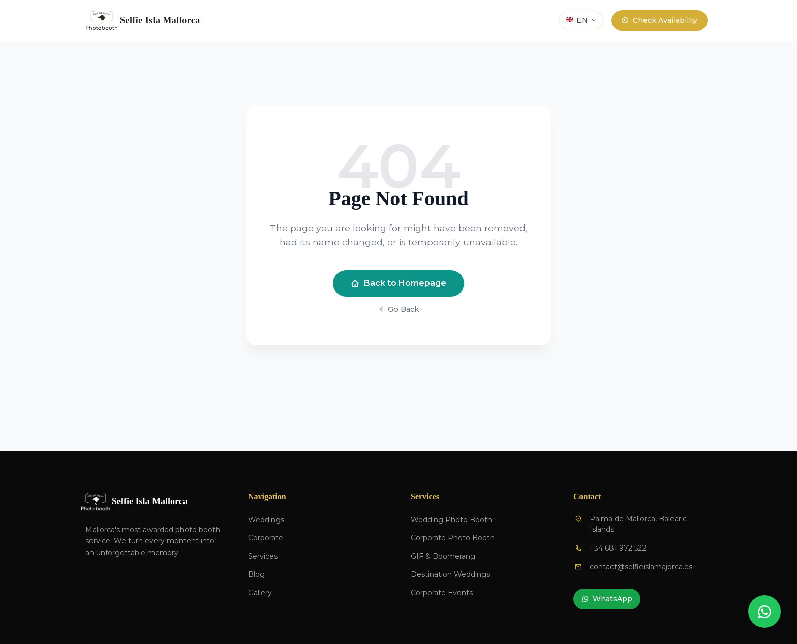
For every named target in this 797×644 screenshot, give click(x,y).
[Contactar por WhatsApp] (764, 611)
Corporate (265, 537)
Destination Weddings (450, 574)
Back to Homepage (398, 283)
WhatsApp (606, 599)
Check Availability (659, 20)
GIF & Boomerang (443, 556)
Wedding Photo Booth (451, 519)
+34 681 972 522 (618, 548)
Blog (256, 574)
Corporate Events (442, 592)
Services (263, 556)
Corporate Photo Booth (453, 537)
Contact (587, 496)
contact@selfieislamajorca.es (641, 566)
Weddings (266, 519)
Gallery (260, 592)
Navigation (267, 496)
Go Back (399, 309)
